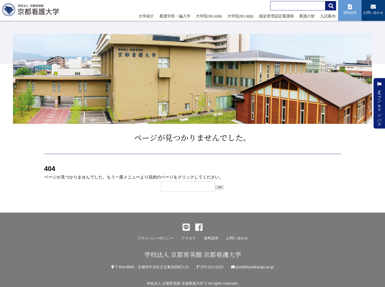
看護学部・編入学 (175, 16)
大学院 (209, 16)
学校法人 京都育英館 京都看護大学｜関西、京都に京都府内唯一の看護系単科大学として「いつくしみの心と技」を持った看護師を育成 (31, 11)
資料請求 (211, 238)
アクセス (188, 238)
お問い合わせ (237, 238)
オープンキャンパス (379, 103)
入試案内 (328, 16)
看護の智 (307, 16)
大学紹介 (146, 16)
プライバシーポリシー (155, 238)
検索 (220, 187)
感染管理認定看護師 (276, 16)
